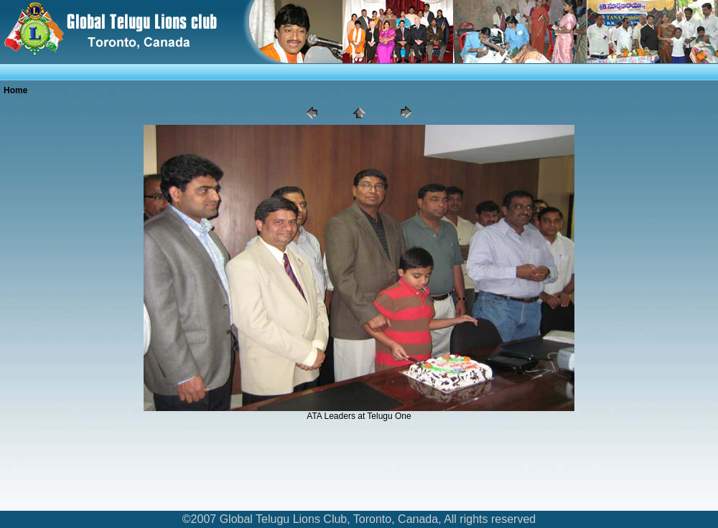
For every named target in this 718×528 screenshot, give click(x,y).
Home (15, 90)
